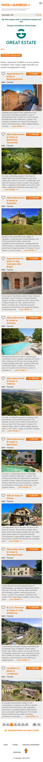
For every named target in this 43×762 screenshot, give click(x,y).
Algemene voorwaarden (31, 744)
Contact (15, 744)
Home (5, 744)
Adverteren (17, 752)
